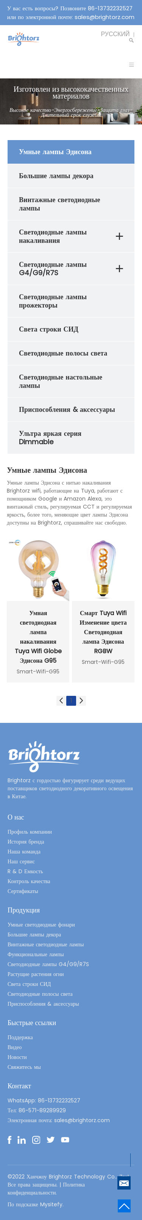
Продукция (24, 910)
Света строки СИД (29, 984)
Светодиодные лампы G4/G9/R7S (48, 964)
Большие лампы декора (34, 934)
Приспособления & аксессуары (43, 1004)
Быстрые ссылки (32, 1022)
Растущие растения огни (36, 974)
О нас (16, 817)
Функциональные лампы (36, 954)
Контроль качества (29, 881)
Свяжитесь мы (24, 1067)
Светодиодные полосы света (40, 994)
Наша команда (24, 851)
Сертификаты (23, 891)
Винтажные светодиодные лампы (46, 944)
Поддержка (20, 1037)
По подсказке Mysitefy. (36, 1204)
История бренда (26, 841)
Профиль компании (30, 832)
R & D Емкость (25, 871)
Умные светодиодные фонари (41, 924)
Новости (17, 1057)
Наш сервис (21, 861)
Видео (15, 1047)
